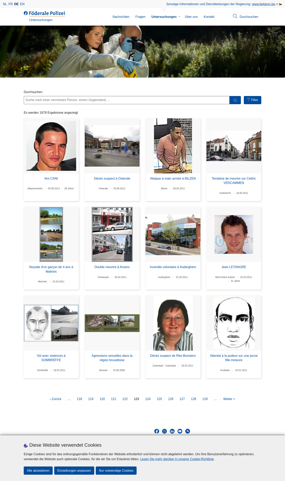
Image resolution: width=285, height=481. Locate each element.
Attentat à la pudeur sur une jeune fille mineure (234, 358)
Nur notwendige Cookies (116, 470)
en (22, 4)
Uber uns (191, 16)
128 (193, 400)
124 (148, 400)
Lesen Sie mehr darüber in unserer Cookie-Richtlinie (177, 459)
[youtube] (180, 431)
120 (102, 400)
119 (90, 400)
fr (11, 4)
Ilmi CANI (51, 178)
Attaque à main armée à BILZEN (173, 178)
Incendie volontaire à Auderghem (173, 267)
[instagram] (164, 431)
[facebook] (156, 431)
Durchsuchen (33, 92)
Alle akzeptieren (38, 470)
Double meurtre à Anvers (112, 267)
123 (136, 400)
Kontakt (209, 16)
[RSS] (187, 431)
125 (159, 400)
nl (5, 4)
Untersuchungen (164, 16)
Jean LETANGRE (233, 267)
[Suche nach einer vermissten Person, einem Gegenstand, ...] (127, 100)
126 (170, 400)
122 (125, 400)
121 (113, 400)
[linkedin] (172, 431)
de (16, 4)
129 (205, 400)
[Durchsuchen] (235, 100)
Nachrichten (121, 16)
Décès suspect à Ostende (112, 178)
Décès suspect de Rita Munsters (173, 355)
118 (79, 400)
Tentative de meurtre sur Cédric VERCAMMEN (234, 181)
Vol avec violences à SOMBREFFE (51, 358)
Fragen (140, 16)
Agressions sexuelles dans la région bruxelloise (112, 358)
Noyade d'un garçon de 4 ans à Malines (51, 269)
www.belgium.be (263, 4)
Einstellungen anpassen (74, 470)
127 (182, 400)
